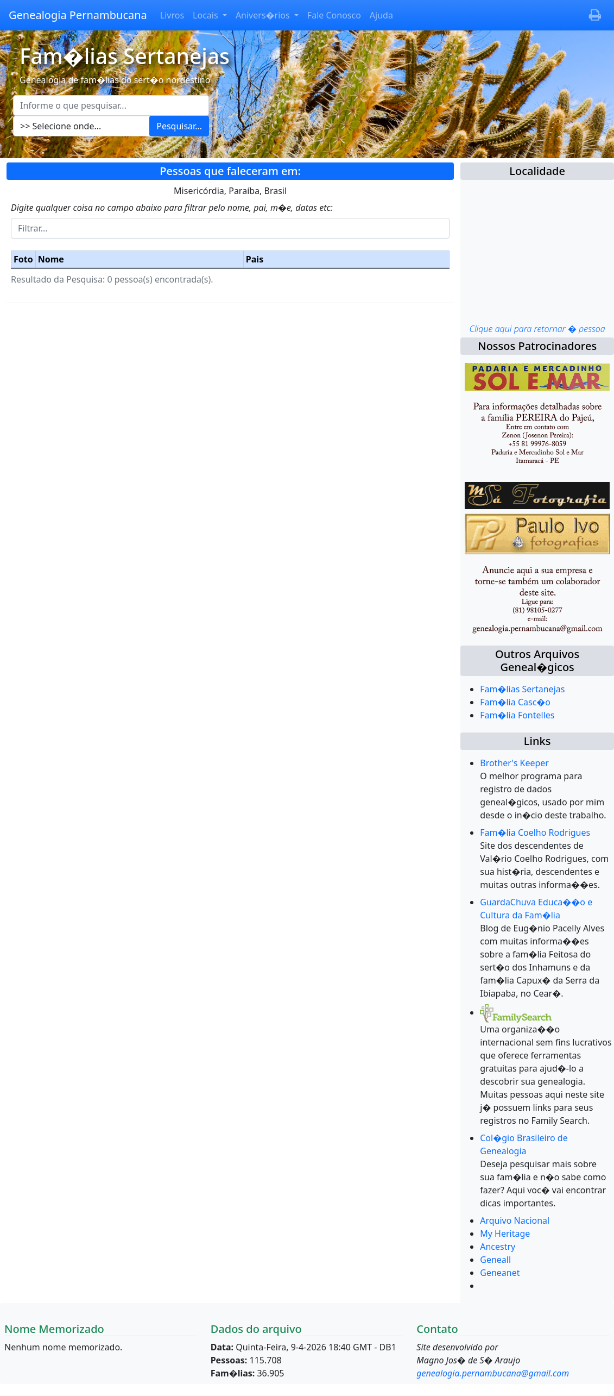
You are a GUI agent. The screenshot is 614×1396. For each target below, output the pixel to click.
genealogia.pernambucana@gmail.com (492, 1373)
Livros (172, 15)
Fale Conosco (334, 15)
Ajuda (381, 15)
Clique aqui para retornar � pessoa (537, 329)
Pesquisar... (179, 126)
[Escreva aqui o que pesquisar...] (111, 105)
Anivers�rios (264, 15)
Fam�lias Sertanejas (522, 689)
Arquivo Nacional (514, 1220)
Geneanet (500, 1273)
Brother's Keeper (514, 763)
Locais (206, 15)
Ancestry (497, 1247)
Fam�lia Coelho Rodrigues (535, 832)
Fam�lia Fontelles (517, 715)
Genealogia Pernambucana (78, 15)
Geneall (495, 1260)
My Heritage (505, 1234)
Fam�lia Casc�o (515, 702)
